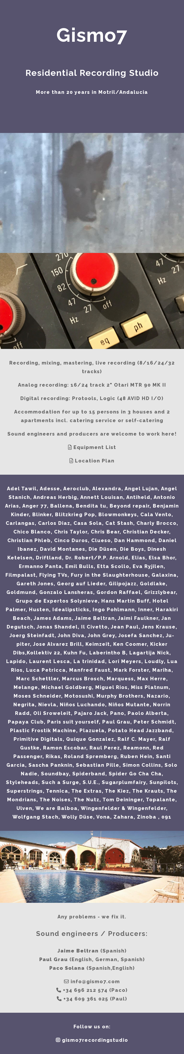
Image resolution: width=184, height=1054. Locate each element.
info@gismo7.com (95, 981)
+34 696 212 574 (85, 990)
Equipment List (95, 447)
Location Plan (95, 461)
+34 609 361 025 (85, 999)
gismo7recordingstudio (95, 1040)
